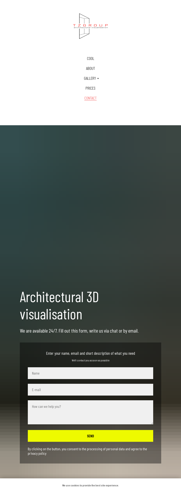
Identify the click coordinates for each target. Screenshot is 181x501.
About (90, 68)
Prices (90, 88)
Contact (90, 97)
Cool (90, 58)
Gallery (90, 78)
